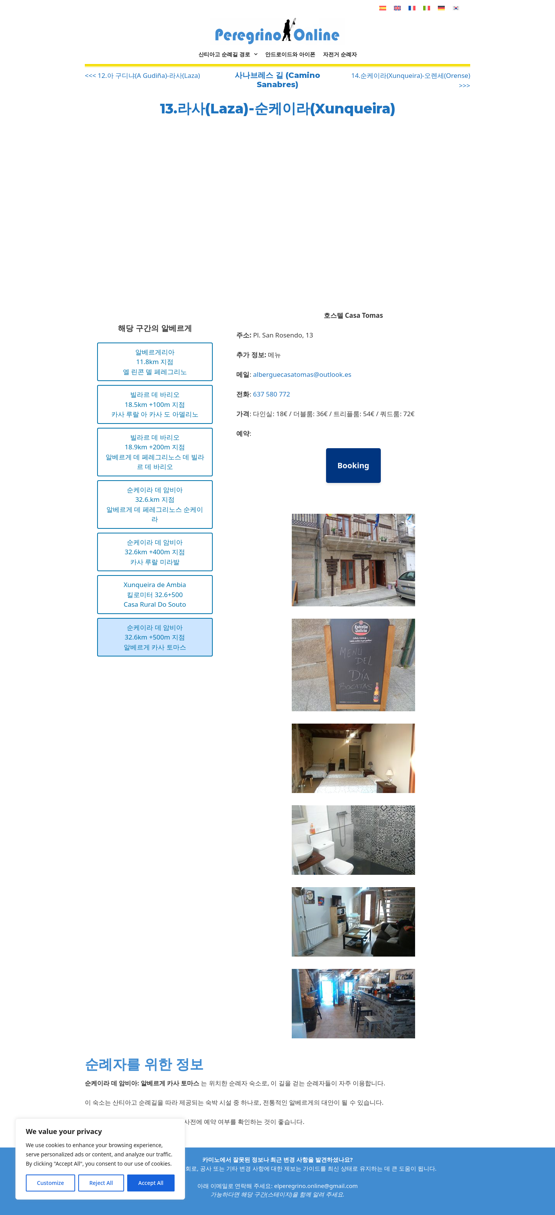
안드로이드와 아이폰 (290, 54)
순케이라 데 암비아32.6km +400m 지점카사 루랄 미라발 (155, 552)
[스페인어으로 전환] (382, 8)
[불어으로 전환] (412, 8)
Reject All (101, 1182)
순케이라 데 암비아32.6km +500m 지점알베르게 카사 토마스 (155, 637)
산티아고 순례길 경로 (229, 54)
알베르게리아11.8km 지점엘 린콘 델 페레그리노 (155, 362)
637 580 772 (271, 394)
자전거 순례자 (340, 54)
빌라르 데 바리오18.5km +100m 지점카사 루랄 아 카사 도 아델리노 (154, 404)
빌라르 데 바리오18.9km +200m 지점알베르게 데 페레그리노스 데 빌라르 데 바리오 (155, 452)
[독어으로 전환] (441, 8)
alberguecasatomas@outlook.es (302, 374)
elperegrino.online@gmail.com (316, 1186)
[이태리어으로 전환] (426, 8)
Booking (353, 465)
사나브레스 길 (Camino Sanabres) (277, 80)
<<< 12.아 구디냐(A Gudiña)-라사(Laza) (142, 75)
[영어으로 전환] (397, 8)
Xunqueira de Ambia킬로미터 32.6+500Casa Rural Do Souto (155, 594)
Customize (50, 1182)
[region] (100, 1159)
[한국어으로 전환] (456, 8)
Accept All (150, 1182)
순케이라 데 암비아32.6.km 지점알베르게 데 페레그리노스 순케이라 (154, 504)
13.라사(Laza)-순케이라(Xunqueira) (277, 108)
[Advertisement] (149, 218)
